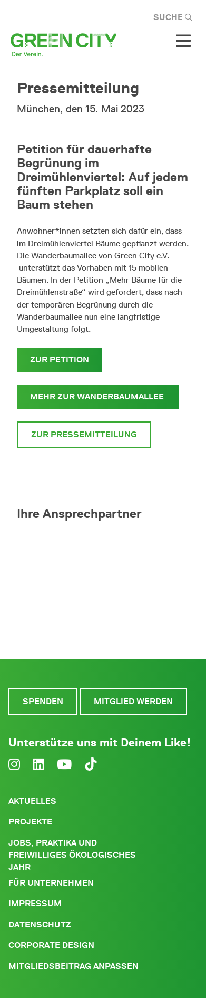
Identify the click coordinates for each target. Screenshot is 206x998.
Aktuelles (32, 801)
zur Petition (59, 359)
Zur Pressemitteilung (84, 434)
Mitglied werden (133, 701)
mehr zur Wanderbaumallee (98, 396)
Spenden (43, 701)
